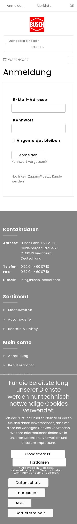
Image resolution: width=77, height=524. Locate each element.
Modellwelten (20, 310)
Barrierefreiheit (30, 513)
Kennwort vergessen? (29, 161)
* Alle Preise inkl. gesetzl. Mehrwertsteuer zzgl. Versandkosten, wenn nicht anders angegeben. (36, 470)
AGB (20, 503)
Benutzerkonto (21, 365)
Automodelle (19, 319)
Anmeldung (18, 355)
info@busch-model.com (40, 280)
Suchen (38, 47)
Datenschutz (28, 482)
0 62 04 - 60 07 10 (35, 266)
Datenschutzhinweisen (42, 437)
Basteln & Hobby (23, 329)
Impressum (46, 442)
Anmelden (15, 5)
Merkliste (44, 5)
